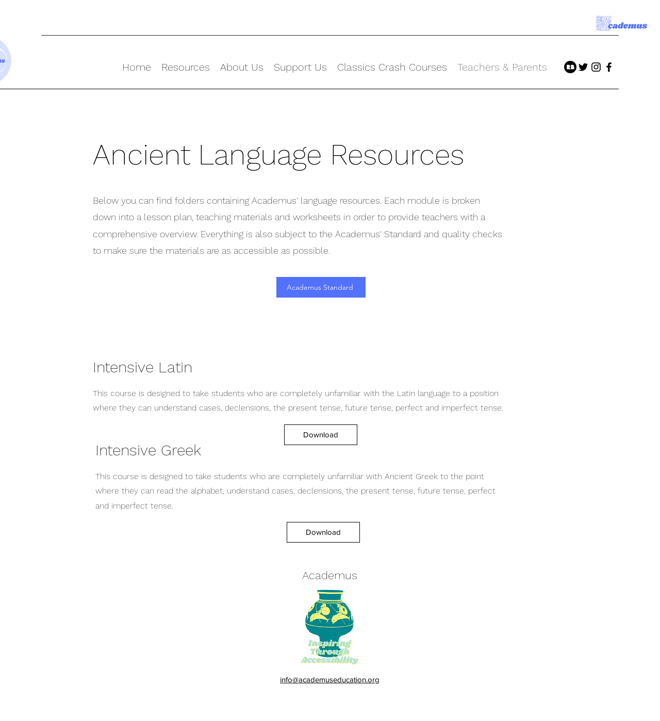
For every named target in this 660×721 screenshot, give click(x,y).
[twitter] (583, 67)
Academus (329, 575)
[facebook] (609, 67)
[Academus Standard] (321, 287)
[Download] (320, 434)
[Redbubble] (570, 67)
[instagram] (596, 67)
